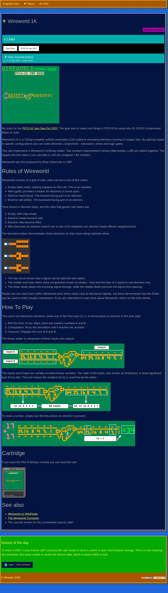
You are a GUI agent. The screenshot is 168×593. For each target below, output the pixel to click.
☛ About (29, 3)
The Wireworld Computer (23, 518)
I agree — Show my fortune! (17, 565)
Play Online (10, 48)
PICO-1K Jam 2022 (29, 48)
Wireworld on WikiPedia (22, 513)
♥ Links (43, 3)
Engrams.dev (11, 3)
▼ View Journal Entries (83, 59)
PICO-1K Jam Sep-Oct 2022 (39, 128)
